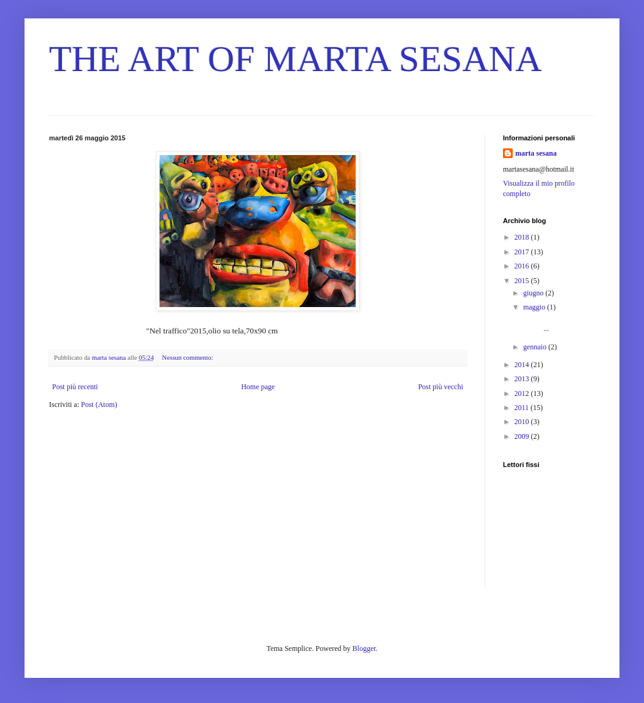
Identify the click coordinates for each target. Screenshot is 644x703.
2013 (523, 378)
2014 (523, 364)
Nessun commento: (188, 357)
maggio (535, 307)
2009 (523, 436)
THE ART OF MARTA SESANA (295, 59)
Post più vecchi (440, 386)
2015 (523, 280)
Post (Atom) (99, 404)
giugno (534, 293)
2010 (523, 421)
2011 (523, 407)
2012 (523, 393)
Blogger (364, 648)
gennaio (535, 347)
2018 (523, 237)
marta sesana (536, 153)
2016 (523, 266)
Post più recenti (75, 386)
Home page (258, 386)
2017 (523, 252)
